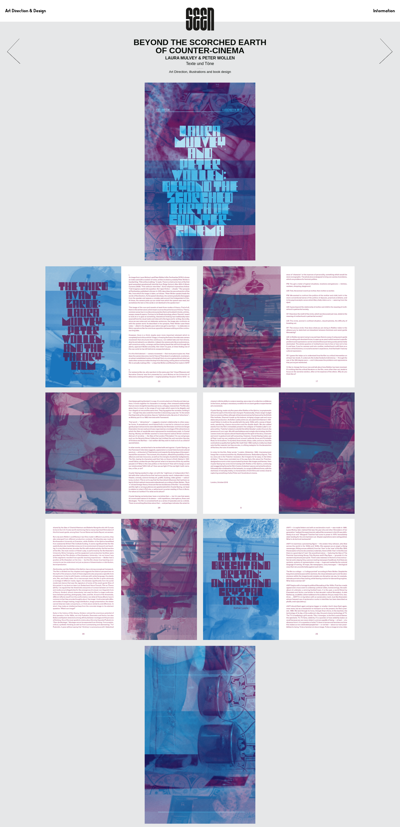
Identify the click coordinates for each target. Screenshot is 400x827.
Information (384, 11)
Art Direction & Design (25, 11)
